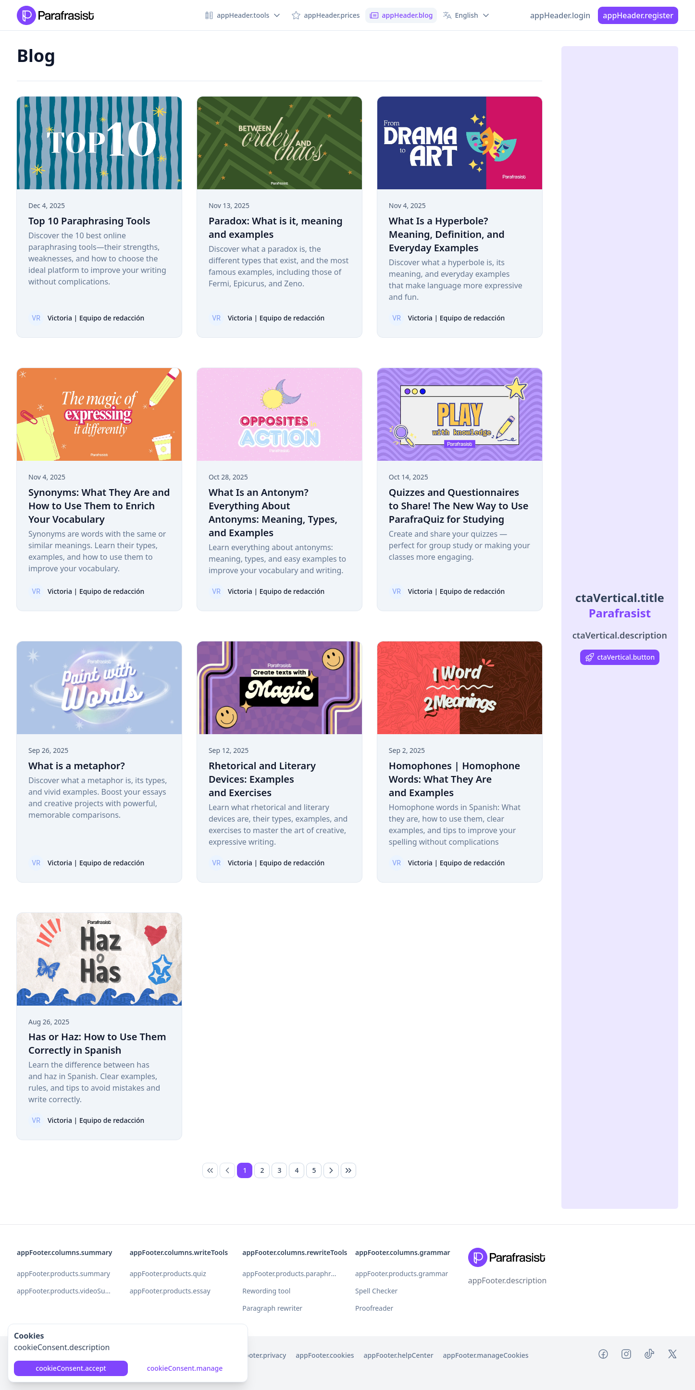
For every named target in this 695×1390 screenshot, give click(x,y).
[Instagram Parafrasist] (626, 1355)
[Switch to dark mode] (514, 15)
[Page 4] (296, 1170)
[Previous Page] (227, 1170)
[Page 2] (262, 1170)
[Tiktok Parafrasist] (649, 1355)
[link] (210, 1170)
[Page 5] (314, 1170)
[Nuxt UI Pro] (55, 15)
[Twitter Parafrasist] (672, 1355)
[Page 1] (244, 1170)
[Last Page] (348, 1170)
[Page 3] (279, 1170)
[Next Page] (331, 1170)
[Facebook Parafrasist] (603, 1355)
